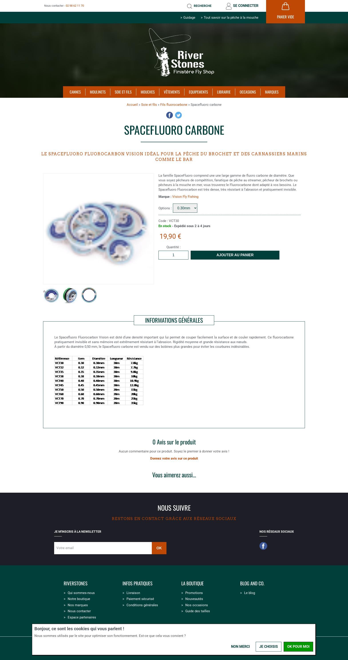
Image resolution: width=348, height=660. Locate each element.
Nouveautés (194, 599)
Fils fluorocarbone (173, 105)
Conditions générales (142, 605)
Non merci (240, 646)
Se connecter (245, 6)
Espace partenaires (82, 617)
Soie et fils (149, 105)
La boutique (192, 583)
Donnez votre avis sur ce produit (174, 458)
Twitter (178, 115)
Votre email (65, 548)
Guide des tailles (197, 611)
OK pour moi (298, 646)
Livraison (133, 593)
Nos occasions (196, 605)
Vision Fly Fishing (185, 197)
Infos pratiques (137, 583)
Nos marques (78, 605)
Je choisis (268, 646)
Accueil (132, 105)
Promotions (194, 593)
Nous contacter (79, 611)
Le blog (249, 593)
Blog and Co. (252, 583)
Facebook (169, 115)
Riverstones (75, 583)
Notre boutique (79, 599)
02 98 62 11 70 (75, 5)
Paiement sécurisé (140, 599)
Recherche (203, 6)
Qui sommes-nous (81, 593)
